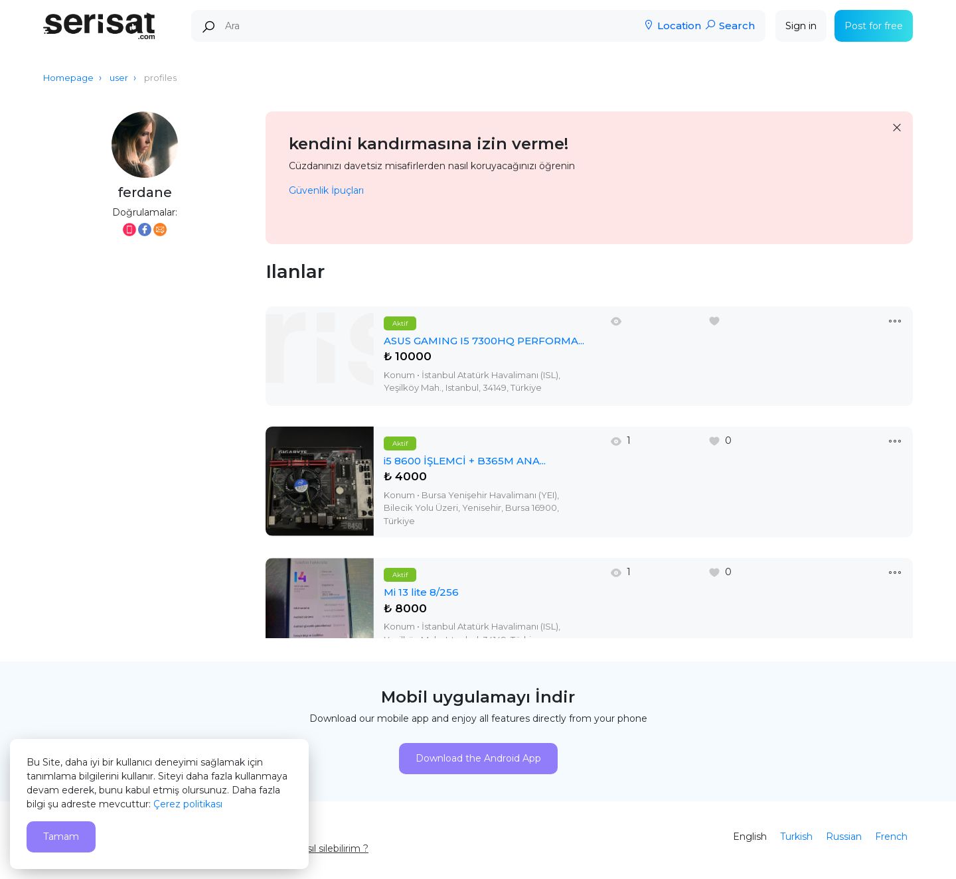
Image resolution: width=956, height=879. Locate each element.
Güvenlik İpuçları (326, 190)
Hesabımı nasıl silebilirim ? (309, 848)
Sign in (801, 26)
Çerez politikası (187, 804)
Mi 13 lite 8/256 (421, 592)
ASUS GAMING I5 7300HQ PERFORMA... (484, 340)
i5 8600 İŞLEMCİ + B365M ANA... (465, 460)
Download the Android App (478, 758)
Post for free (873, 26)
